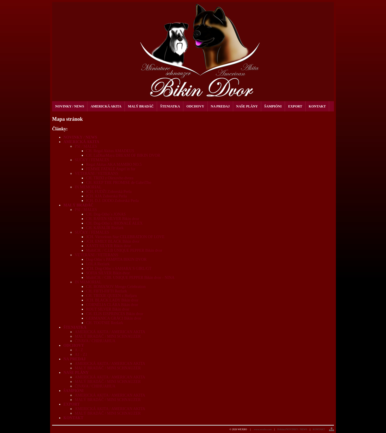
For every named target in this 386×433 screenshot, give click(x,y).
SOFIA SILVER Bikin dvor (108, 273)
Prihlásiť (281, 429)
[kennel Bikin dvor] (193, 51)
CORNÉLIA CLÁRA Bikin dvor (112, 305)
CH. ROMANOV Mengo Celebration (116, 287)
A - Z (79, 350)
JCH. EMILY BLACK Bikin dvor (113, 241)
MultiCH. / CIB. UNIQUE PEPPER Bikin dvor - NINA (130, 277)
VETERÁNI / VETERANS (96, 173)
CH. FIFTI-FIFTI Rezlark (106, 291)
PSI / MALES (86, 146)
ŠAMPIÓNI (73, 391)
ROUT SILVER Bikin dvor (107, 309)
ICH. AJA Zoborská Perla (106, 196)
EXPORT (71, 404)
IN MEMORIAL (88, 187)
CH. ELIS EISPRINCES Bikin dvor (114, 314)
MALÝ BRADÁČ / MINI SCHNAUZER (108, 336)
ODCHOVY (73, 345)
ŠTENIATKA (74, 327)
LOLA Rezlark (98, 264)
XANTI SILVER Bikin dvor (108, 246)
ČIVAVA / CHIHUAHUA (95, 341)
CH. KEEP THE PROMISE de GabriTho (118, 182)
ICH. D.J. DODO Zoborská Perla (112, 201)
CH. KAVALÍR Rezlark (105, 228)
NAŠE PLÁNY (76, 372)
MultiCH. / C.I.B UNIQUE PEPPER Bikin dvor (124, 250)
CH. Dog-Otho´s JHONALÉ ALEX (114, 223)
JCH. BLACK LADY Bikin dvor (112, 300)
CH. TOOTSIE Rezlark (104, 323)
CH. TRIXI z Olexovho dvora (109, 178)
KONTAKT (73, 418)
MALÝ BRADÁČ (78, 205)
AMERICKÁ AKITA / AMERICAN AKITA (110, 332)
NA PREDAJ (74, 359)
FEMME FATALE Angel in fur (110, 169)
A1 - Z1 (81, 354)
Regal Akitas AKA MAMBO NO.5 (113, 164)
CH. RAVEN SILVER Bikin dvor (112, 219)
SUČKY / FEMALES (92, 160)
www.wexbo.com (263, 429)
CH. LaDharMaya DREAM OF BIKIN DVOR (123, 155)
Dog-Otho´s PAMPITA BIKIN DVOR (116, 259)
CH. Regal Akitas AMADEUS (110, 151)
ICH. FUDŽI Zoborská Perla (109, 191)
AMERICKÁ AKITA (81, 142)
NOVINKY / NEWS (80, 137)
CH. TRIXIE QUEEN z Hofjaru (111, 296)
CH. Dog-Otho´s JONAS (106, 214)
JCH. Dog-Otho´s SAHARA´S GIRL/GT (118, 268)
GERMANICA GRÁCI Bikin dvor (113, 318)
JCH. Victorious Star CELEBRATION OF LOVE (125, 237)
